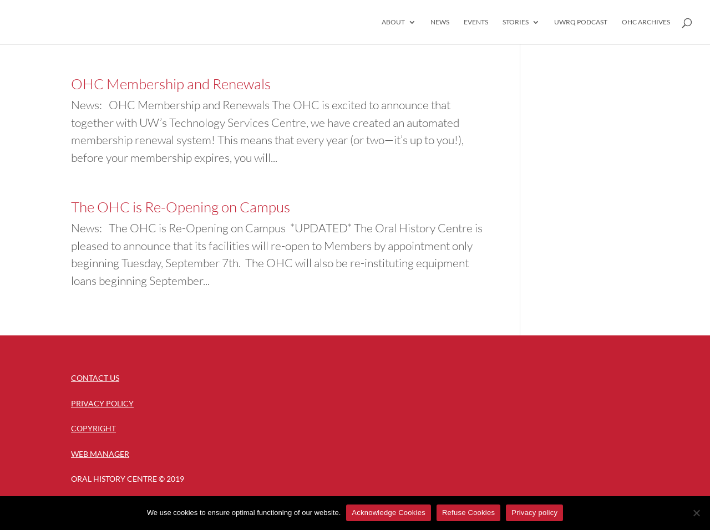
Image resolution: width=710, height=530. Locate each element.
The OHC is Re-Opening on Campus (180, 207)
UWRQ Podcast (580, 22)
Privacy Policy (102, 403)
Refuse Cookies (468, 512)
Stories (516, 22)
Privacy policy (534, 512)
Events (476, 22)
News (439, 22)
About (393, 22)
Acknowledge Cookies (388, 512)
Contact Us (95, 378)
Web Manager (100, 453)
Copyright (93, 428)
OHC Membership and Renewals (171, 84)
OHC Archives (646, 22)
